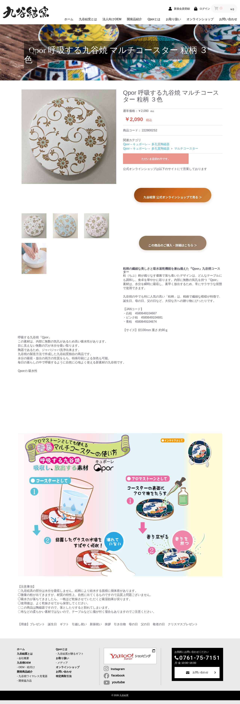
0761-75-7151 (199, 658)
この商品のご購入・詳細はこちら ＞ (172, 245)
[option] (69, 136)
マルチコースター (186, 148)
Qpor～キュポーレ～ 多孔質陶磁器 (146, 144)
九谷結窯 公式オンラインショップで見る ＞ (172, 197)
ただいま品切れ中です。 (155, 158)
